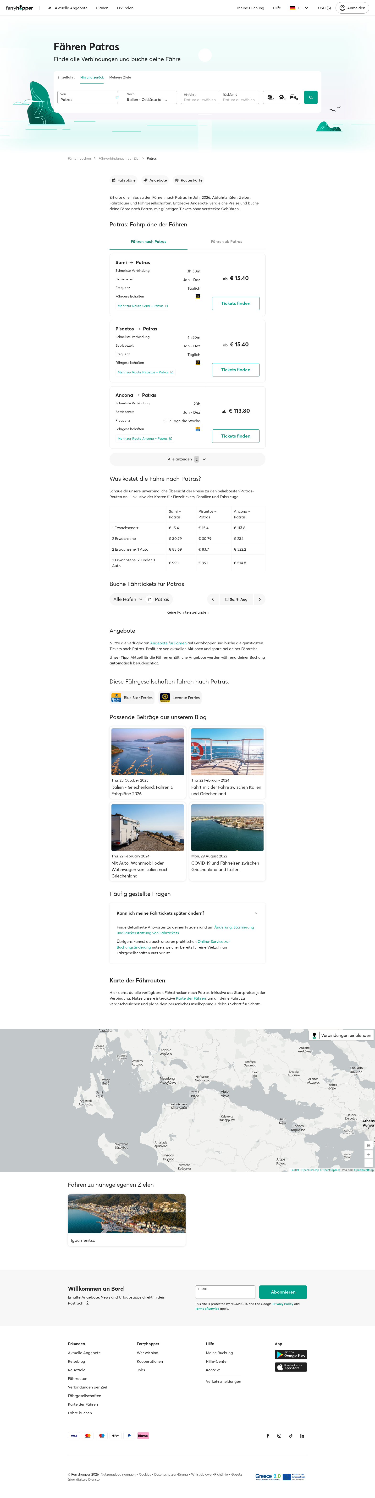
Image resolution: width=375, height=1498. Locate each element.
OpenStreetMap (364, 1170)
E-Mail (202, 1288)
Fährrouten (77, 1378)
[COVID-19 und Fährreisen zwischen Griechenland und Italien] (227, 841)
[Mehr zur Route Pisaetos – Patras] (146, 372)
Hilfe (277, 7)
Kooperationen (150, 1361)
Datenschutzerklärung (171, 1474)
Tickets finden (235, 303)
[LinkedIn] (302, 1436)
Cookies (145, 1474)
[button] (149, 599)
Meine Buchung (250, 7)
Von (63, 94)
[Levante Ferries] (180, 697)
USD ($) (324, 7)
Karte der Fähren (191, 998)
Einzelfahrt (66, 77)
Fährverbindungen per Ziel (119, 158)
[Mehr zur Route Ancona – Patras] (145, 438)
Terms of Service (207, 1308)
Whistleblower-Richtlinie (209, 1474)
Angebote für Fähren (168, 643)
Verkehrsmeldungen (223, 1381)
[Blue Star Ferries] (132, 697)
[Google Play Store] (291, 1354)
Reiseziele (76, 1370)
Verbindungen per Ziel (87, 1387)
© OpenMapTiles (330, 1170)
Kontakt (213, 1370)
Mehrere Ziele (120, 77)
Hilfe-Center (217, 1361)
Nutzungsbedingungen (118, 1474)
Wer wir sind (147, 1352)
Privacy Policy (282, 1304)
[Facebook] (268, 1436)
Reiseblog (76, 1361)
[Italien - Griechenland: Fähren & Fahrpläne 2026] (148, 762)
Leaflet (295, 1170)
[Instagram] (279, 1436)
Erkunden (125, 7)
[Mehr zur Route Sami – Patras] (143, 306)
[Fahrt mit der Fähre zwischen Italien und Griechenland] (227, 762)
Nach (131, 94)
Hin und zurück (92, 77)
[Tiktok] (291, 1436)
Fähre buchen (80, 1412)
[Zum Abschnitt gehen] (124, 180)
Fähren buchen (79, 158)
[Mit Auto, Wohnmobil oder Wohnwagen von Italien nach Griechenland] (148, 841)
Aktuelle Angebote (68, 7)
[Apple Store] (291, 1367)
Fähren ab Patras (226, 241)
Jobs (141, 1370)
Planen (102, 7)
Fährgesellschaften (84, 1395)
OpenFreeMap (310, 1170)
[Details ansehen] (87, 1303)
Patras (152, 158)
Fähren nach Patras (148, 241)
